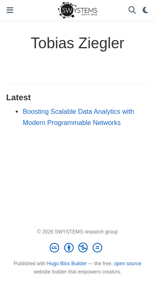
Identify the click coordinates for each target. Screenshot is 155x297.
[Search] (132, 10)
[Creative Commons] (77, 248)
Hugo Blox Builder (67, 263)
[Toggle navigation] (10, 10)
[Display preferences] (145, 10)
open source (127, 263)
